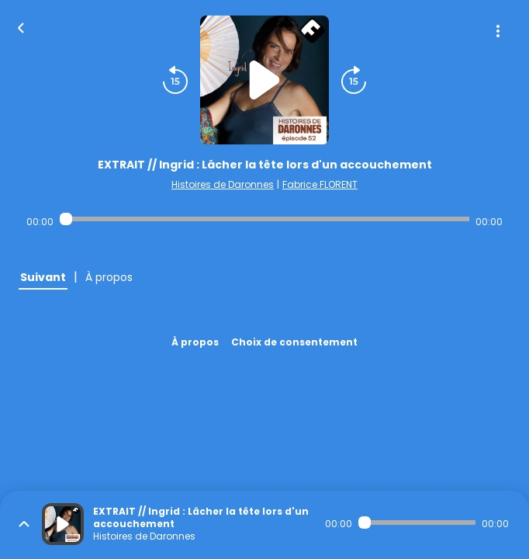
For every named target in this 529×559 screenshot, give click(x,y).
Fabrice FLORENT (320, 184)
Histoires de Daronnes (222, 184)
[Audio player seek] (264, 218)
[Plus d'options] (497, 31)
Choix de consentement (294, 342)
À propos (195, 342)
